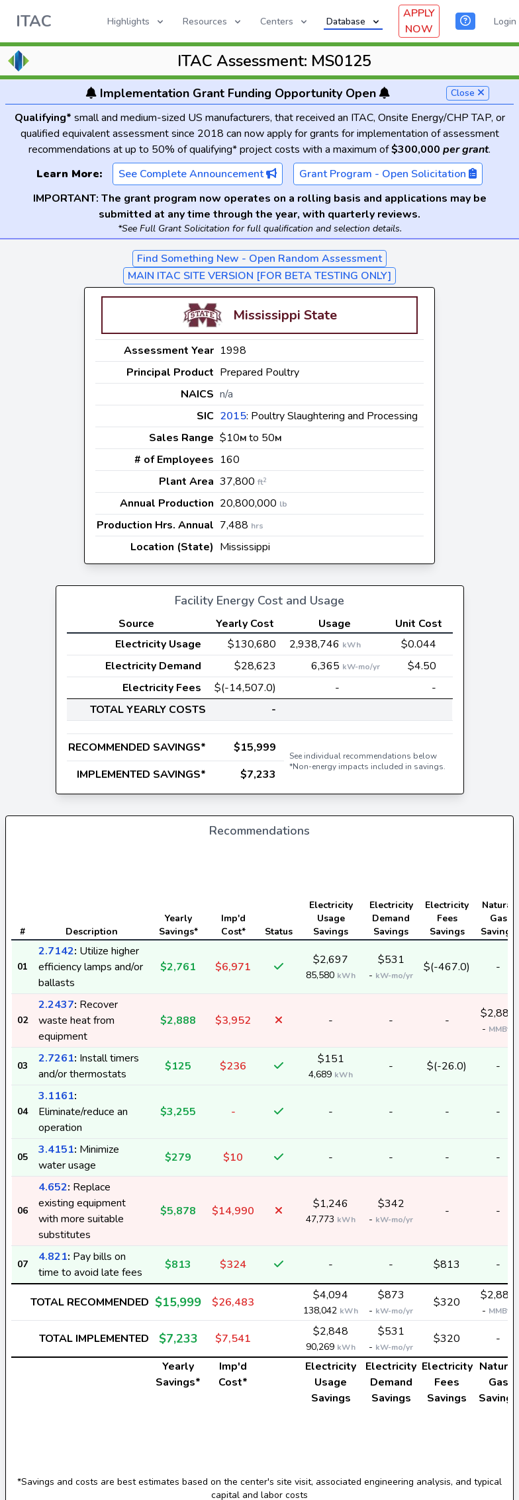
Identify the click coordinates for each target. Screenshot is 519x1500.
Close (468, 93)
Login (505, 21)
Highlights (136, 21)
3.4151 (56, 1149)
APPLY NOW (419, 21)
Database (353, 21)
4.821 (53, 1256)
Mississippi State (285, 315)
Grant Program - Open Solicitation (388, 174)
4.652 (53, 1187)
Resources (213, 21)
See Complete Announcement (197, 174)
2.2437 (56, 1004)
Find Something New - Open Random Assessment (259, 258)
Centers (284, 21)
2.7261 (56, 1058)
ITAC (34, 21)
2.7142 (56, 951)
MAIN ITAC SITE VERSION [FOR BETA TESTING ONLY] (259, 276)
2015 (233, 416)
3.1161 (56, 1096)
